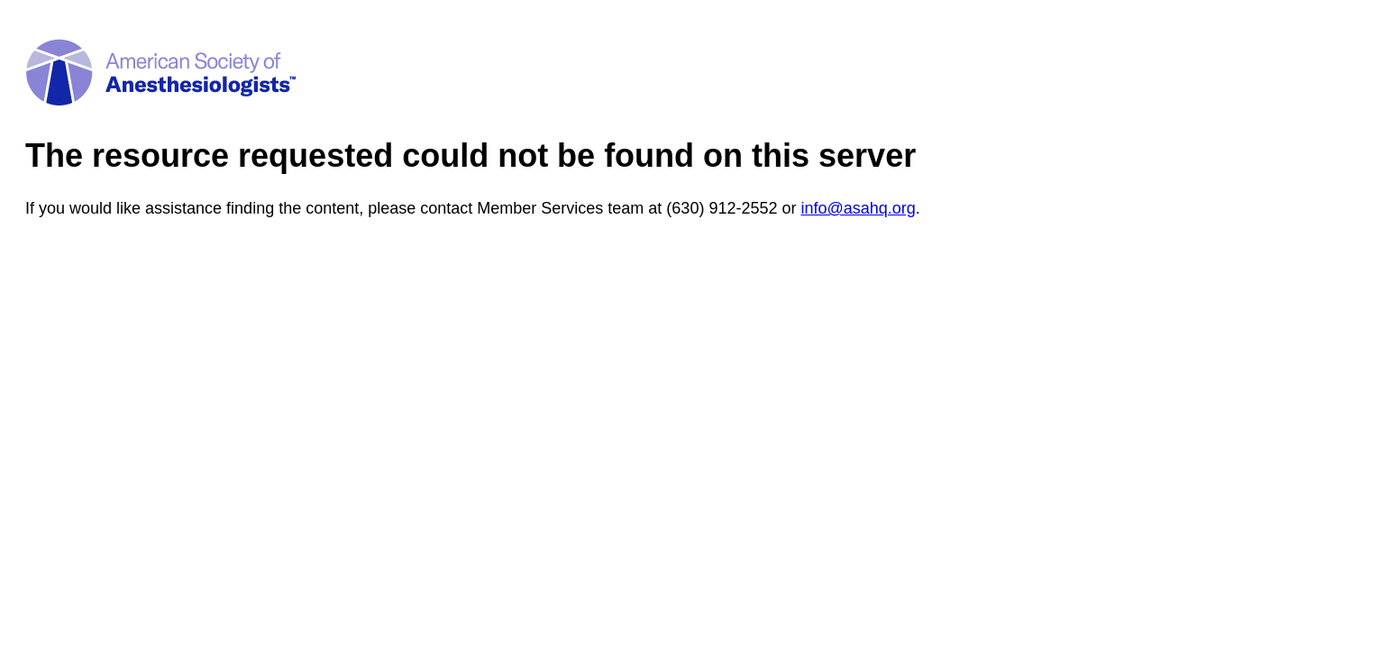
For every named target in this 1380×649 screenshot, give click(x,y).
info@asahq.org (857, 208)
